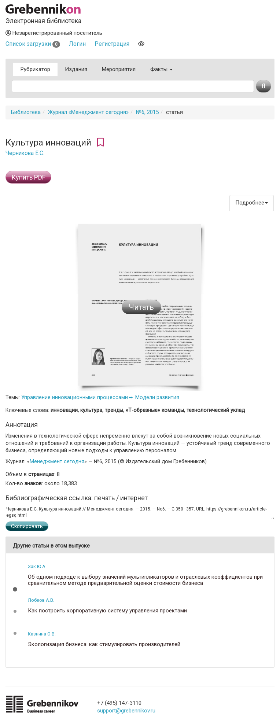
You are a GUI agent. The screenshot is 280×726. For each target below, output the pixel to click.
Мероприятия (119, 69)
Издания (76, 69)
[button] (15, 589)
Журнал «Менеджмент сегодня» (88, 112)
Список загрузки (32, 43)
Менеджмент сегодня (57, 461)
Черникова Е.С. (24, 153)
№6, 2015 (147, 112)
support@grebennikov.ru (126, 710)
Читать (141, 307)
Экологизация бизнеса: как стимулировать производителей (104, 644)
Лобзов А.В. (41, 600)
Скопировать (27, 526)
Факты (161, 69)
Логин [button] (77, 43)
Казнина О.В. (42, 634)
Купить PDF (28, 177)
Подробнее (251, 202)
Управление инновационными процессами (74, 397)
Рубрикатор (35, 69)
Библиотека (26, 112)
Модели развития (157, 397)
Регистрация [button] (112, 43)
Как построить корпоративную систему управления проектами (107, 611)
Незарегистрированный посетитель (53, 33)
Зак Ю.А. (37, 566)
